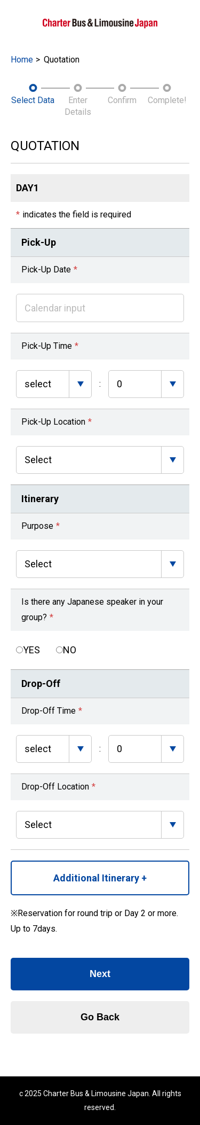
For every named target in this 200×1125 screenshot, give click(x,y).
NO (69, 649)
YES (31, 649)
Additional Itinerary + (100, 878)
